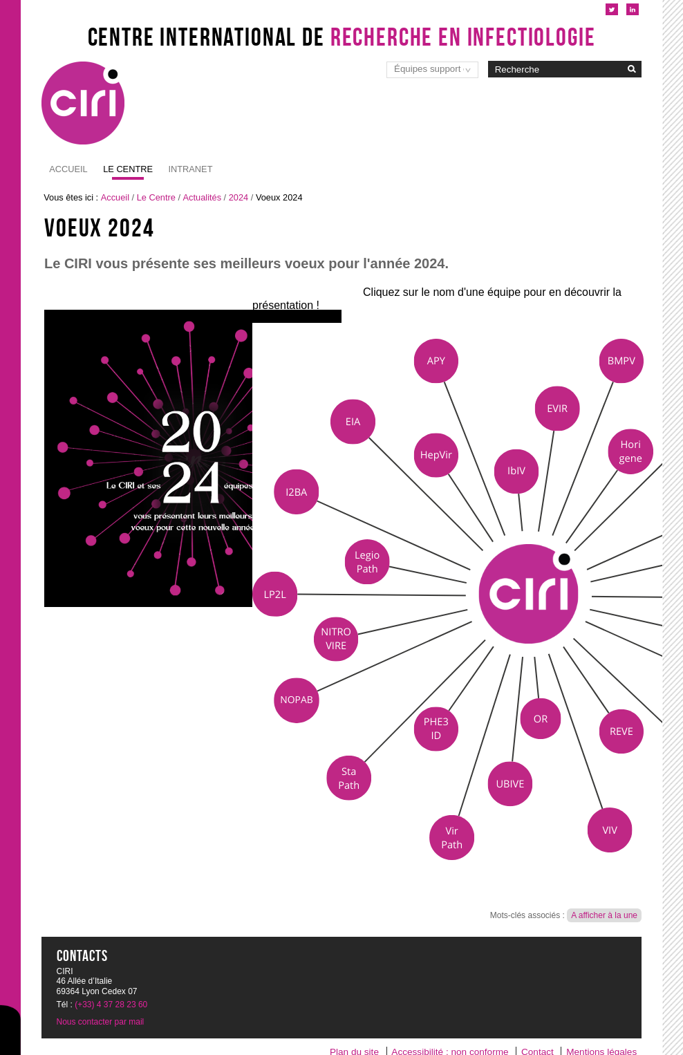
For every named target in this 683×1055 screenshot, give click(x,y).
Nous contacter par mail (100, 1022)
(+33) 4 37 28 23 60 (111, 1004)
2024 (238, 197)
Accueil (68, 169)
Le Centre (156, 197)
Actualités (202, 197)
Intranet (125, 169)
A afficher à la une (604, 915)
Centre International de (342, 36)
